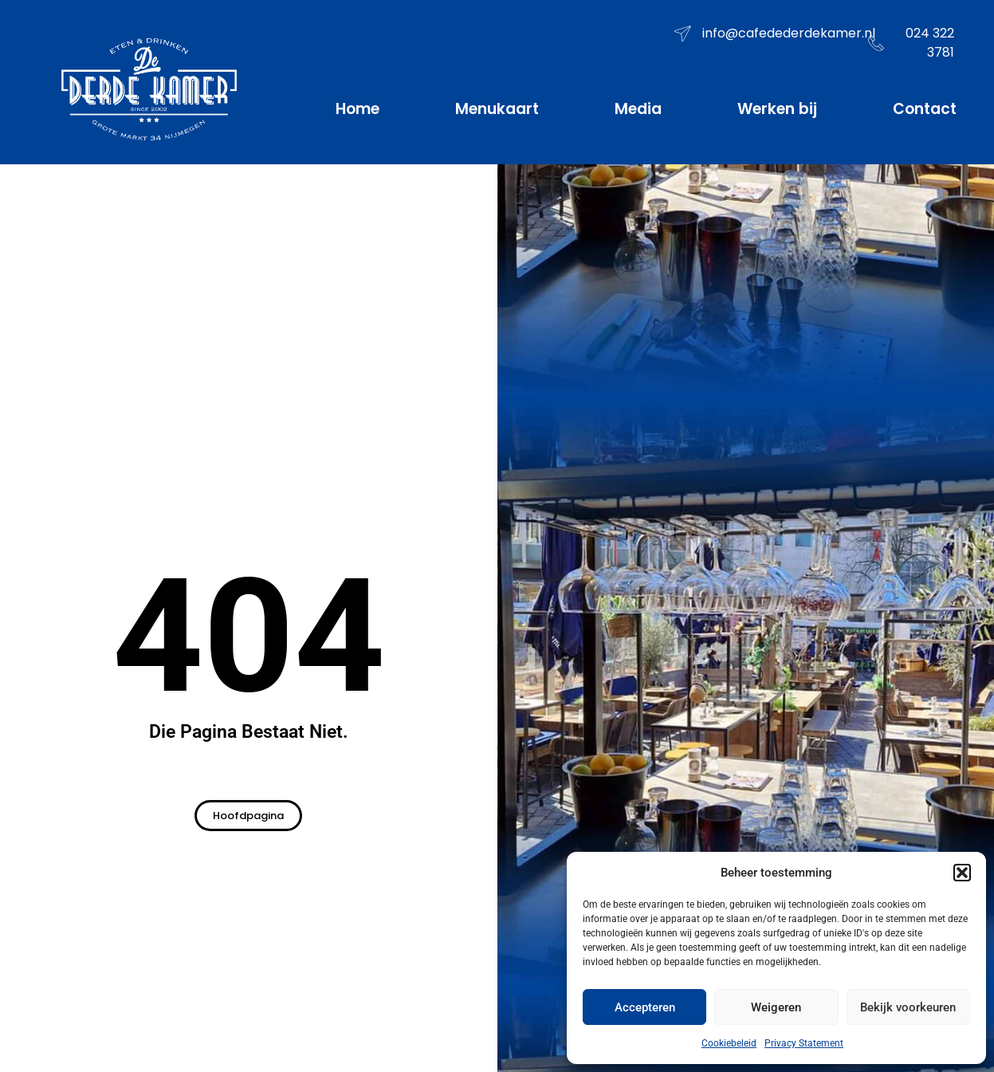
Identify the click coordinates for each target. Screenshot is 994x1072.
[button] (962, 873)
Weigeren (776, 1007)
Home (357, 109)
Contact (925, 109)
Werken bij (777, 109)
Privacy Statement (803, 1043)
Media (638, 109)
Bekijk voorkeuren (908, 1007)
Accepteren (645, 1007)
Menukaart (497, 109)
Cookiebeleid (728, 1043)
